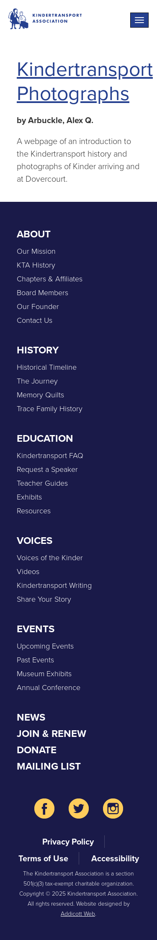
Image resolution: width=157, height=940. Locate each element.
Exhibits (29, 497)
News (31, 717)
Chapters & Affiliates (49, 278)
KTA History (36, 265)
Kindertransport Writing (54, 585)
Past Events (35, 659)
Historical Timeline (47, 367)
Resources (34, 510)
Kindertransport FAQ (50, 455)
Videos (28, 571)
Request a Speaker (47, 469)
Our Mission (36, 251)
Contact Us (34, 320)
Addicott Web (78, 913)
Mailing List (49, 766)
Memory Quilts (40, 394)
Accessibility (115, 858)
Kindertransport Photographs (85, 81)
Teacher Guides (42, 483)
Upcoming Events (45, 646)
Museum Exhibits (44, 673)
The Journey (37, 381)
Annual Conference (48, 687)
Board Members (42, 292)
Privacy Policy (68, 841)
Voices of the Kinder (50, 557)
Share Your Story (44, 599)
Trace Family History (49, 408)
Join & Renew (51, 733)
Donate (37, 749)
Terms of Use (43, 858)
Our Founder (38, 306)
